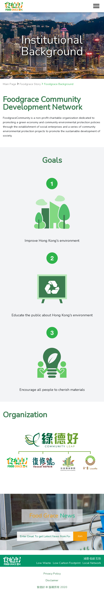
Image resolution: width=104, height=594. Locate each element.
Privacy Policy (52, 573)
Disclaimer (52, 580)
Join (80, 536)
